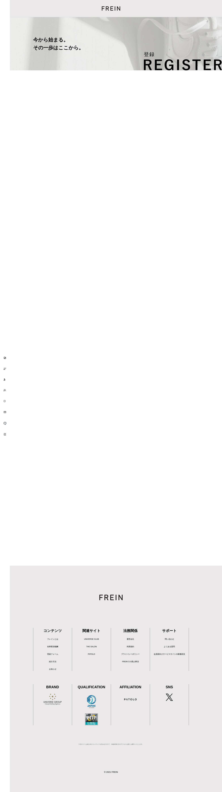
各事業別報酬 (52, 647)
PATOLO (91, 654)
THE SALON (91, 647)
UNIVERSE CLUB (91, 639)
